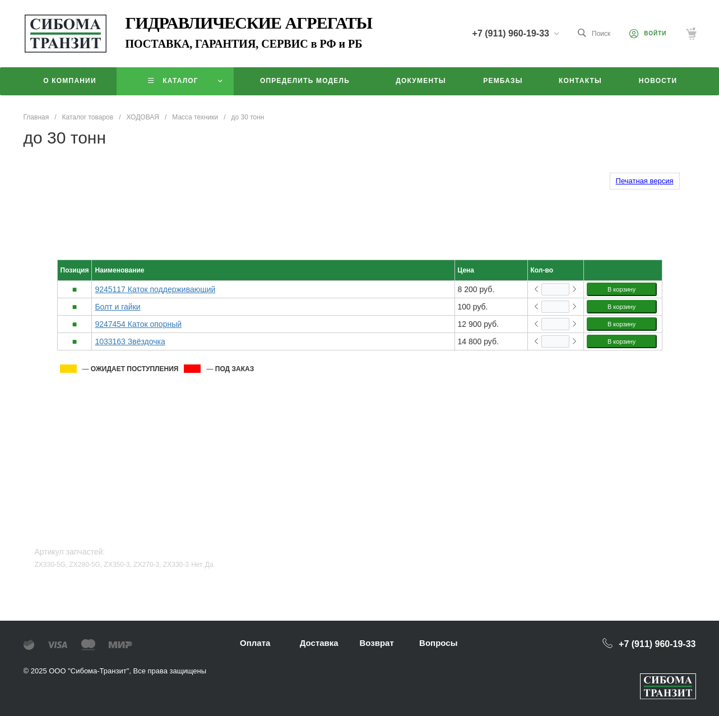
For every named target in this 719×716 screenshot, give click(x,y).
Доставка (319, 643)
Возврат (376, 643)
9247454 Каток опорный (138, 324)
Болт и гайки (117, 306)
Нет (196, 565)
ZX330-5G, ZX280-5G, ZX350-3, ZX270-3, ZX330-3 (112, 565)
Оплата (255, 643)
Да (209, 565)
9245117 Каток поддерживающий (155, 289)
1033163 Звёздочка (130, 341)
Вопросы (438, 643)
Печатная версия (645, 181)
